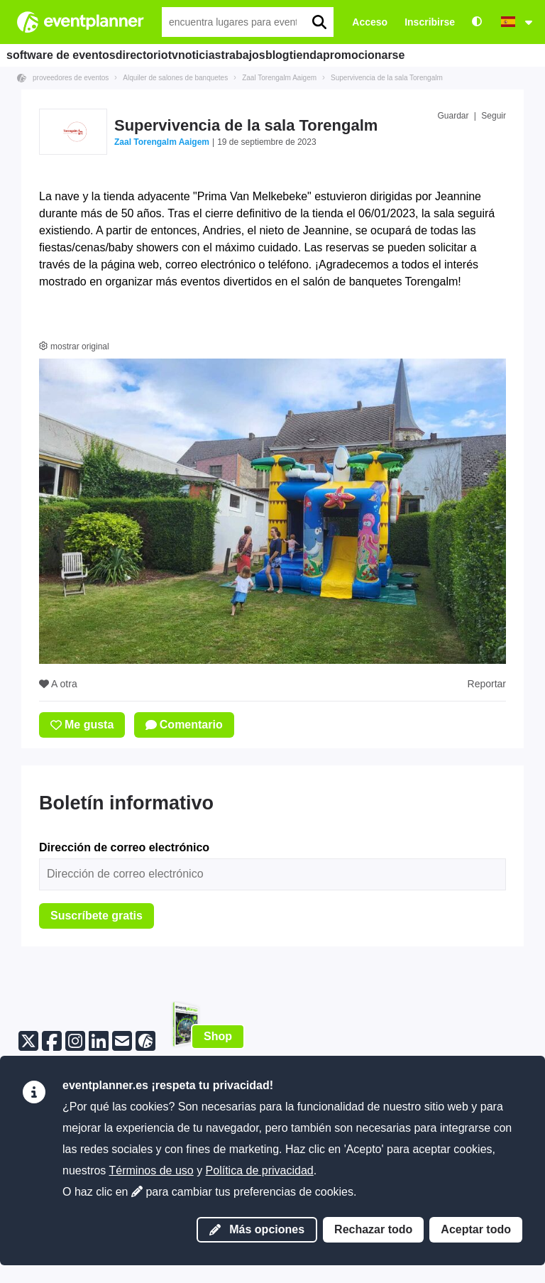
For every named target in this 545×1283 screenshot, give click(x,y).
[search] (319, 22)
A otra (58, 683)
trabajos (297, 54)
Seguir (493, 116)
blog (347, 54)
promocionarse (462, 54)
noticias (240, 54)
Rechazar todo (373, 1229)
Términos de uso (151, 1170)
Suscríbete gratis (96, 916)
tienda (393, 54)
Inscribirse (429, 22)
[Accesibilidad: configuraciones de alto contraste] (477, 22)
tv (197, 54)
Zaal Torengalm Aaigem (161, 142)
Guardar (452, 116)
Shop (218, 1036)
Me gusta (82, 725)
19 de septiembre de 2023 (266, 142)
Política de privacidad (260, 1170)
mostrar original (74, 346)
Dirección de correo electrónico (124, 847)
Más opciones (256, 1229)
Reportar (487, 683)
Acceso (369, 22)
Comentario (184, 725)
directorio (149, 54)
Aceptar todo (476, 1229)
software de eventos (62, 54)
